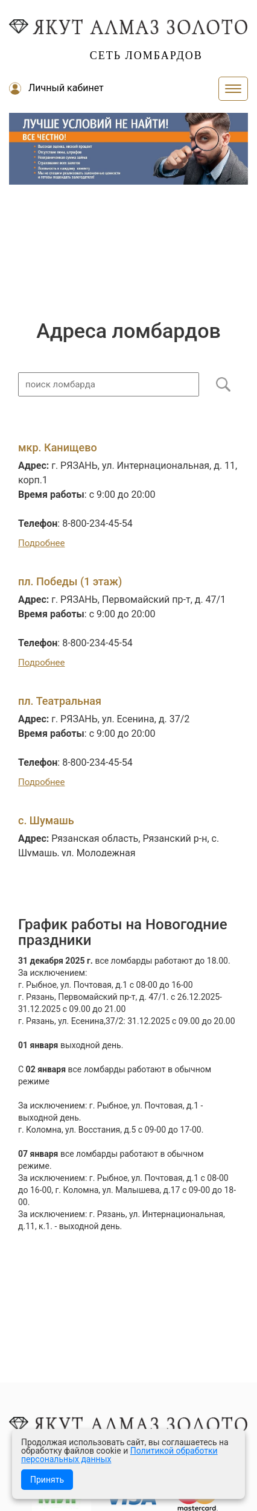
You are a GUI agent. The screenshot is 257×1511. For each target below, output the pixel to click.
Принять (47, 1479)
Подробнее (41, 543)
